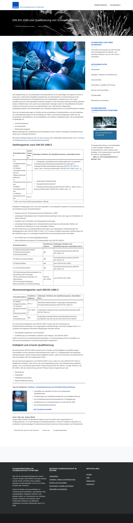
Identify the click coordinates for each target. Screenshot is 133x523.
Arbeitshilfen (95, 69)
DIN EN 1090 (46, 430)
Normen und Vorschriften (100, 90)
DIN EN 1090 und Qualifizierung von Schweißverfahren (45, 20)
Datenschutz (90, 481)
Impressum (90, 484)
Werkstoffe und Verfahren (100, 100)
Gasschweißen (96, 80)
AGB (88, 478)
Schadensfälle (96, 95)
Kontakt (89, 474)
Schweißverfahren (60, 430)
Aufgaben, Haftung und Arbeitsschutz (104, 75)
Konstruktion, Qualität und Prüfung (25, 26)
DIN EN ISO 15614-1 (71, 166)
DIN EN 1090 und (43, 26)
